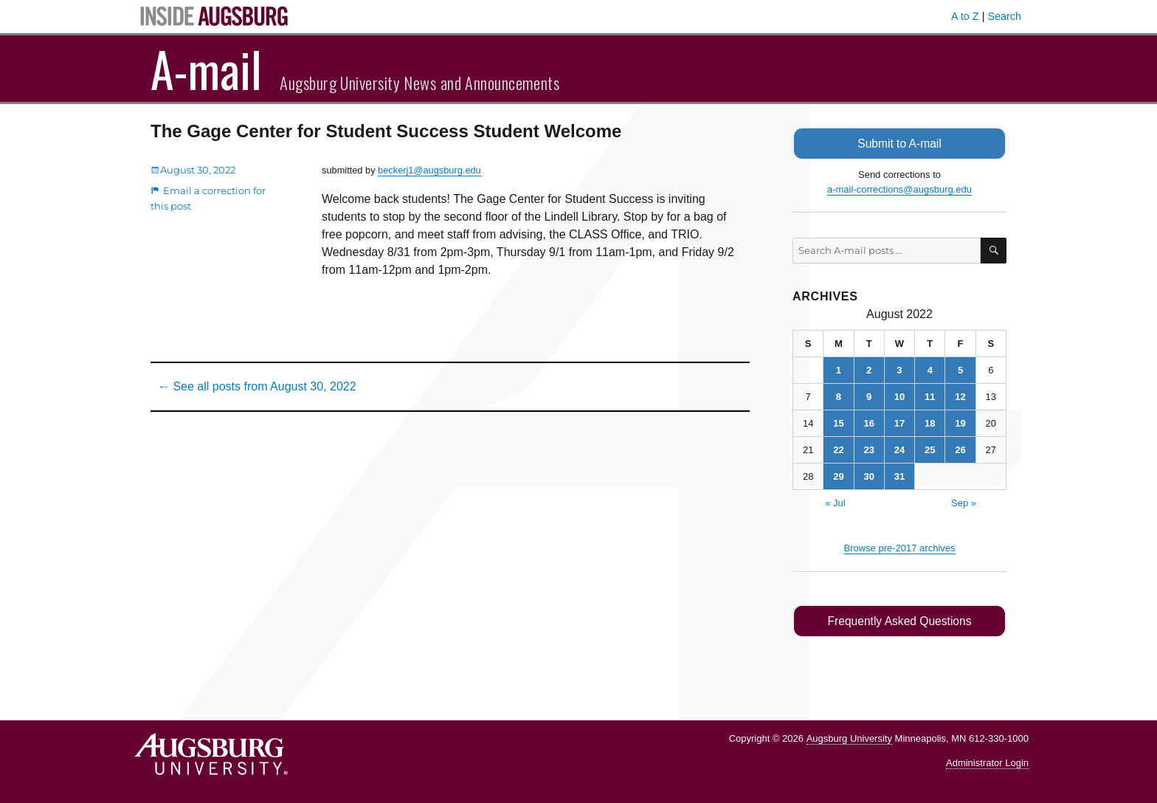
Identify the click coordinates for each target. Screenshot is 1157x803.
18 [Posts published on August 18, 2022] (930, 423)
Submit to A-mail (899, 143)
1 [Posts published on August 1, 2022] (838, 370)
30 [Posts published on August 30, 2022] (868, 476)
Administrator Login (987, 762)
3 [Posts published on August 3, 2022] (899, 370)
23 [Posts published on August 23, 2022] (868, 449)
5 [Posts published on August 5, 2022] (960, 370)
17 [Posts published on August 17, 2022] (899, 423)
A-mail (206, 68)
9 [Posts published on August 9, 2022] (868, 396)
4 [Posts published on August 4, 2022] (930, 370)
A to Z (965, 16)
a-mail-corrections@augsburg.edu (899, 189)
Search (1004, 16)
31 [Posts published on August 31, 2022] (899, 476)
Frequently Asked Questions (899, 621)
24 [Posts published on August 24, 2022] (899, 449)
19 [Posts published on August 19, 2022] (960, 423)
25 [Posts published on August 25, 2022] (930, 449)
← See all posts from (257, 386)
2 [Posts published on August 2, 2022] (868, 370)
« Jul (835, 503)
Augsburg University (849, 738)
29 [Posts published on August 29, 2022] (838, 476)
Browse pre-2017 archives (899, 548)
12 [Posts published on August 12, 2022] (960, 396)
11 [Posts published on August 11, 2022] (930, 396)
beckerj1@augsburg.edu (429, 170)
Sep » (963, 503)
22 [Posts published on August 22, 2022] (838, 449)
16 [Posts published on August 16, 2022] (868, 423)
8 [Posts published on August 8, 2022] (838, 396)
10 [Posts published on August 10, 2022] (899, 396)
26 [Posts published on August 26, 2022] (960, 449)
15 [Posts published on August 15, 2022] (838, 423)
